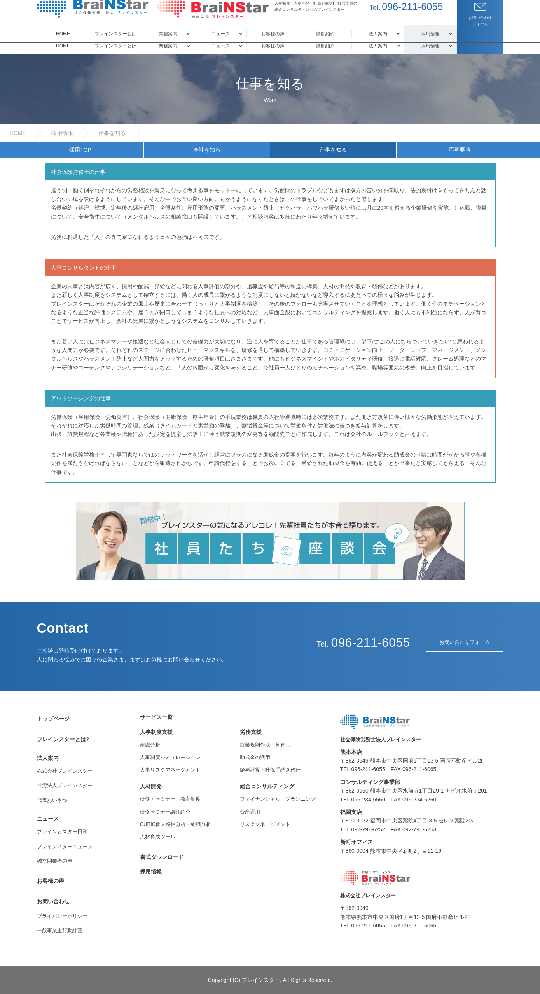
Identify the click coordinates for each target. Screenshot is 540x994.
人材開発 (151, 786)
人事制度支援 (156, 732)
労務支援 (251, 732)
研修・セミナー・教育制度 (170, 799)
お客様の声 (273, 46)
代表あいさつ (52, 800)
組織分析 (150, 745)
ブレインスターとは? (63, 739)
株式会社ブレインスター (65, 771)
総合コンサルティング (267, 786)
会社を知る (206, 150)
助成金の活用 (255, 757)
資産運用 (250, 812)
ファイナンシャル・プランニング (278, 799)
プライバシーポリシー (62, 916)
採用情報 (62, 133)
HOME (63, 46)
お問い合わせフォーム (464, 642)
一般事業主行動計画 (59, 930)
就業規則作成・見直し (265, 745)
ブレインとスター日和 (62, 832)
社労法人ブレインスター (65, 785)
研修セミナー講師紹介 (165, 812)
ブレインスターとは (115, 46)
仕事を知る (112, 133)
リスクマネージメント (265, 824)
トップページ (53, 719)
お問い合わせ (53, 901)
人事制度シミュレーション (170, 757)
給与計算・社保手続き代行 (270, 770)
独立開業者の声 (54, 861)
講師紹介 (325, 46)
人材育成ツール (157, 837)
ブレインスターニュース (65, 846)
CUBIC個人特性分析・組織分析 (175, 824)
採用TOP (80, 150)
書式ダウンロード (161, 857)
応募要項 (459, 150)
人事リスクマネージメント (170, 770)
